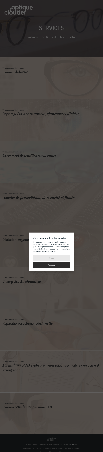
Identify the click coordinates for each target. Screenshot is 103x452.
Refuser (51, 258)
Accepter (51, 265)
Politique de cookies (46, 251)
